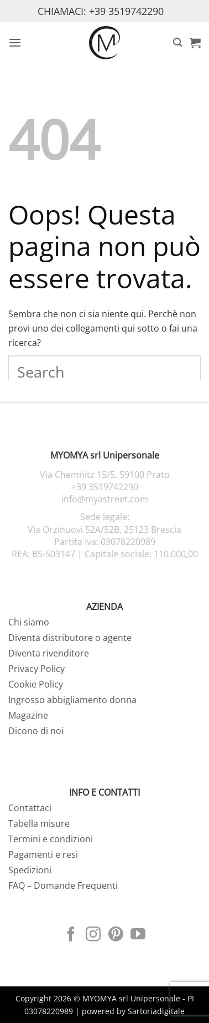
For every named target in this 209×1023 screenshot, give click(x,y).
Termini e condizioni (50, 839)
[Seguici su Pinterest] (115, 935)
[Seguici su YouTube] (137, 935)
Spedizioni (29, 870)
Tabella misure (39, 823)
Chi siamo (28, 622)
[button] (15, 42)
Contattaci (29, 808)
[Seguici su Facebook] (71, 935)
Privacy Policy (36, 669)
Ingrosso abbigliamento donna (72, 700)
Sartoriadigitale (156, 1011)
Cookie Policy (35, 684)
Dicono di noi (36, 731)
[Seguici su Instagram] (93, 935)
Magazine (28, 715)
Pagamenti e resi (43, 854)
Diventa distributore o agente (70, 638)
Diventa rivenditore (48, 653)
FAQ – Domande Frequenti (63, 885)
